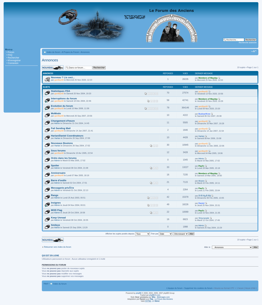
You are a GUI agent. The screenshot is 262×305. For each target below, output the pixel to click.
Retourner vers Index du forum (57, 247)
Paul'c (201, 166)
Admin (57, 123)
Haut (46, 283)
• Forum (10, 52)
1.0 (152, 301)
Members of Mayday (208, 78)
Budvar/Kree (204, 114)
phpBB (138, 293)
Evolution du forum (62, 106)
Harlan (57, 138)
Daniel (202, 203)
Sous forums (58, 150)
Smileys (55, 225)
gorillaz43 (59, 80)
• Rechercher (13, 57)
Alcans (201, 181)
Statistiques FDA (60, 91)
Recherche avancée (248, 42)
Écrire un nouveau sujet (53, 67)
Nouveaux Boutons (62, 143)
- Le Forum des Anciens (161, 299)
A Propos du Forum (70, 52)
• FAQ (9, 55)
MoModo (56, 113)
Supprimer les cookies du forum (198, 288)
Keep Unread (58, 217)
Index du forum (53, 52)
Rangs (54, 195)
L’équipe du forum (174, 288)
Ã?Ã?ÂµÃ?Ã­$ (205, 196)
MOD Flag (56, 210)
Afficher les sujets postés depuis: (128, 234)
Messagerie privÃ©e (62, 187)
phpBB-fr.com (154, 295)
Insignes (56, 202)
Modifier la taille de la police (254, 51)
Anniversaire (58, 173)
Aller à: (207, 247)
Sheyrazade (204, 218)
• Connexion (12, 63)
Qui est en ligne (50, 255)
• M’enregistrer (14, 60)
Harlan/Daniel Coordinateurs (67, 135)
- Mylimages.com (161, 297)
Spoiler (55, 165)
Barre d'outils (58, 180)
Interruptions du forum (64, 98)
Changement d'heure (63, 120)
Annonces (85, 52)
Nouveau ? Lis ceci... (63, 77)
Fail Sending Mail (61, 128)
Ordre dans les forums (64, 158)
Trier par (161, 234)
